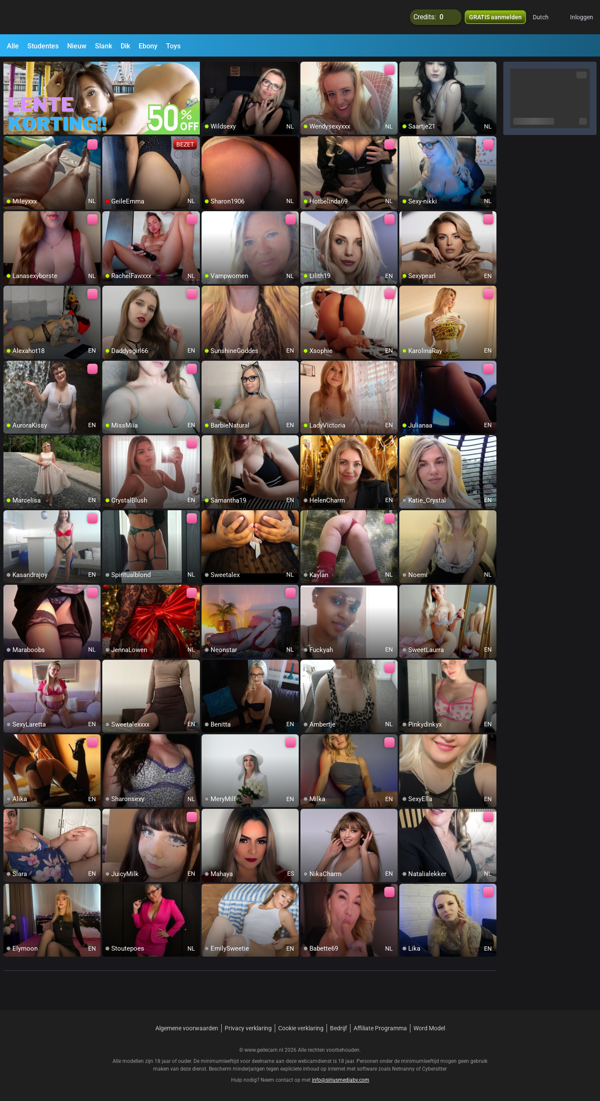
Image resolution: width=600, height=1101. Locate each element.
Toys (173, 46)
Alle (13, 46)
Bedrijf (338, 1028)
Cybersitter (434, 1069)
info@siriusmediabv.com (340, 1080)
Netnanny (404, 1069)
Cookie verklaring (301, 1028)
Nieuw (76, 46)
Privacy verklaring (248, 1028)
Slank (103, 46)
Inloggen (581, 17)
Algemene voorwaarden (186, 1028)
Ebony (148, 46)
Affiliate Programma (380, 1028)
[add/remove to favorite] (208, 69)
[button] (546, 17)
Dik (125, 46)
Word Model (429, 1028)
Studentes (43, 46)
